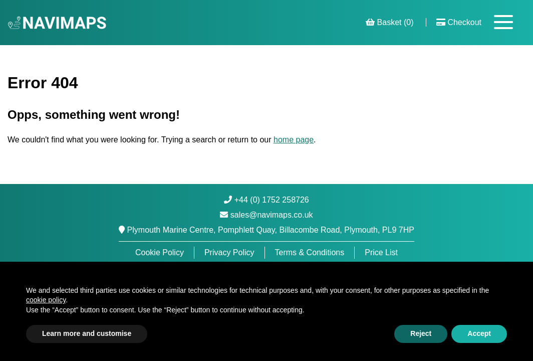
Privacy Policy (229, 252)
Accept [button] (479, 333)
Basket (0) (389, 22)
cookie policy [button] (46, 300)
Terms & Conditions (310, 252)
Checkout (458, 22)
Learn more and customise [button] (86, 333)
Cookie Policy (159, 252)
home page (294, 139)
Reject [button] (420, 333)
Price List (381, 252)
